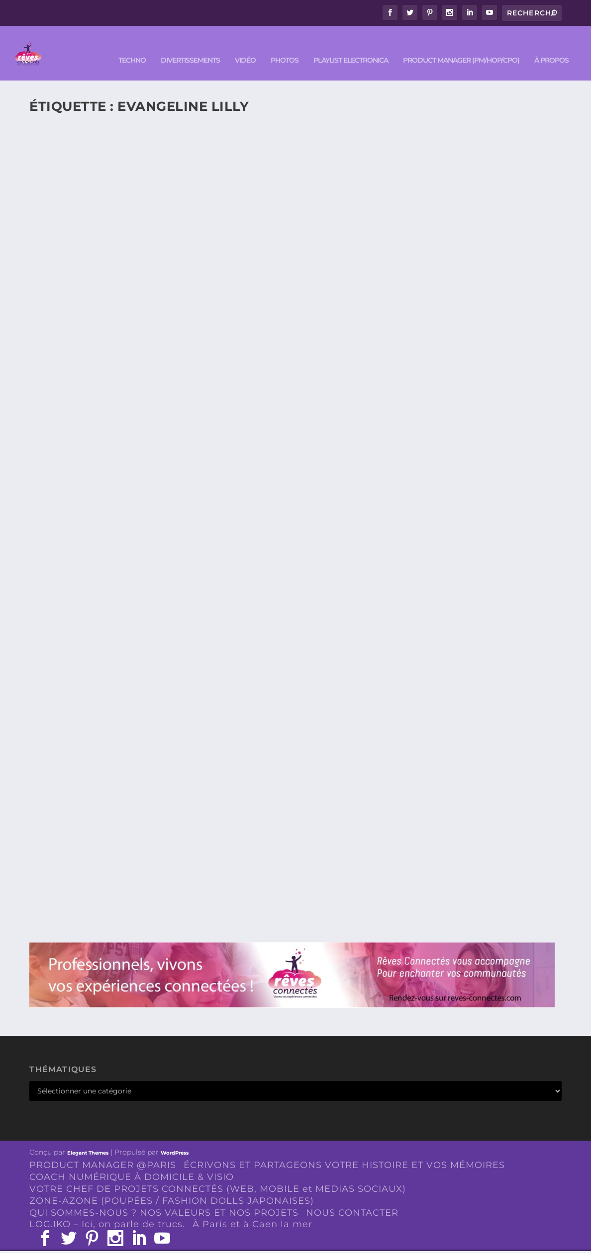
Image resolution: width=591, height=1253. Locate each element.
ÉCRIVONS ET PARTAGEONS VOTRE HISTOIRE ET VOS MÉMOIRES (344, 1150)
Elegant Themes (87, 1138)
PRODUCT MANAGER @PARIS (102, 1150)
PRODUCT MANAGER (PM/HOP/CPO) (461, 45)
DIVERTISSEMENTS (190, 45)
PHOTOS (284, 45)
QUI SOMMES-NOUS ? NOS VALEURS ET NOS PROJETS (163, 1197)
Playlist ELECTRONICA (350, 45)
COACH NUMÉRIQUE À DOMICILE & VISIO (131, 1162)
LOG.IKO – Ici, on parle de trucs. (107, 1209)
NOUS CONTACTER (352, 1197)
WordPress (175, 1138)
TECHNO (132, 45)
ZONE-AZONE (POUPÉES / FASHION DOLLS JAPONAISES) (171, 1185)
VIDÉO (245, 45)
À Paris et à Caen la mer (252, 1209)
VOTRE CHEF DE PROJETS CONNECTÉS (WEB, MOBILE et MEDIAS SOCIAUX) (217, 1174)
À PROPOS (551, 45)
